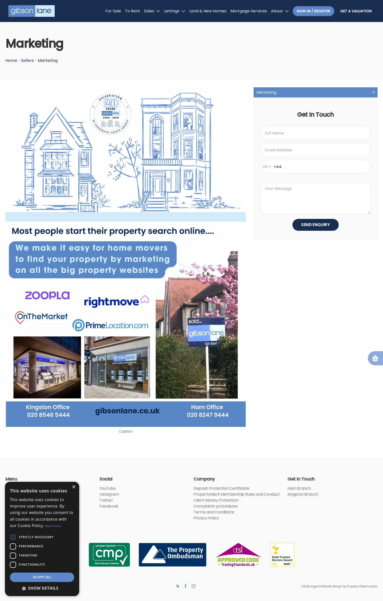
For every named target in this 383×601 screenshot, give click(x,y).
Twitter (106, 500)
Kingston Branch (302, 494)
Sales (152, 11)
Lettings (174, 11)
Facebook (108, 506)
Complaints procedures (215, 506)
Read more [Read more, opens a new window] (53, 526)
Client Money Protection (216, 500)
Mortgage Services (248, 11)
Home (11, 60)
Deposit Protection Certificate (221, 488)
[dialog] (42, 539)
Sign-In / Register (313, 11)
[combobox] (266, 166)
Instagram (109, 494)
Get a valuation (356, 11)
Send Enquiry (315, 225)
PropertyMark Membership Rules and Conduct (236, 494)
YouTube (107, 488)
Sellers (27, 60)
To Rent (132, 11)
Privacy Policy (206, 518)
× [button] (73, 487)
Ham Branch (299, 488)
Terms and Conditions (213, 512)
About (280, 11)
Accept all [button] (42, 577)
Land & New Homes (207, 11)
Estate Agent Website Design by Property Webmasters (340, 586)
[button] (42, 588)
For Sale (113, 11)
